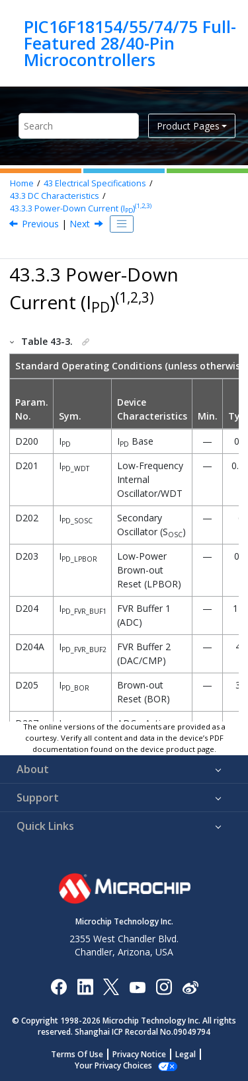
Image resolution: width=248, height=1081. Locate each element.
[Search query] (79, 126)
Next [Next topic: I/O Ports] (79, 223)
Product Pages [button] (188, 126)
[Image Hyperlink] (137, 986)
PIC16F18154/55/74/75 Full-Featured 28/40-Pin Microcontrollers (130, 43)
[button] (12, 341)
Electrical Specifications (95, 183)
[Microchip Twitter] (111, 986)
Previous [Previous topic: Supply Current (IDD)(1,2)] (40, 223)
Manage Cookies (113, 1065)
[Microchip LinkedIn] (85, 986)
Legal (185, 1054)
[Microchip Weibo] (190, 986)
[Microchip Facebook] (58, 986)
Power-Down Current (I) (80, 208)
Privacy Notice (139, 1054)
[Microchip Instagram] (163, 986)
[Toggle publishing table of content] (122, 224)
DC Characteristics (54, 196)
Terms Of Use (77, 1054)
